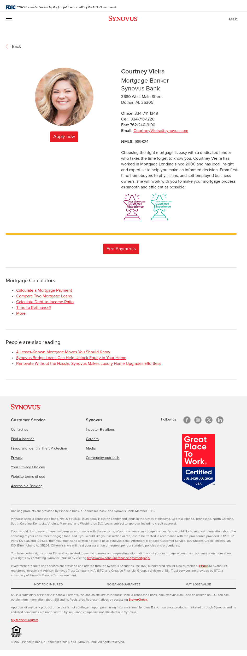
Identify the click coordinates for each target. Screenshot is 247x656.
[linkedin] (220, 420)
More (21, 313)
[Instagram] (198, 420)
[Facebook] (187, 420)
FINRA (203, 566)
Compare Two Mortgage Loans (44, 296)
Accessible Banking (27, 486)
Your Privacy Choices (28, 467)
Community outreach (102, 458)
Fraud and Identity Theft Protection (39, 448)
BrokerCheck (138, 599)
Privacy (16, 458)
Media (91, 448)
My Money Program (24, 620)
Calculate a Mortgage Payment (44, 290)
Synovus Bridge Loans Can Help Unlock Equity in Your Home (71, 358)
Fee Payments (121, 248)
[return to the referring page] (16, 46)
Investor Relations (100, 429)
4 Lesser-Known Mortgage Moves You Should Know (63, 352)
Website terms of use (28, 477)
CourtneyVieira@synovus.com (160, 131)
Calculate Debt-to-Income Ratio (45, 302)
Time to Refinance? (33, 308)
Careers (92, 439)
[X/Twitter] (209, 420)
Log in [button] (233, 19)
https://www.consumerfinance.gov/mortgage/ (118, 558)
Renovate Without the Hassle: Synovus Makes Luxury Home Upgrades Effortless (88, 363)
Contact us (19, 429)
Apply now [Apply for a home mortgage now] (64, 136)
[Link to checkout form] (121, 248)
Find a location (22, 439)
